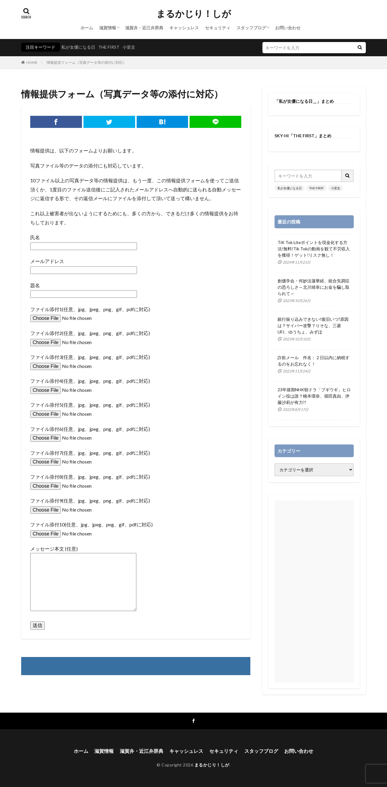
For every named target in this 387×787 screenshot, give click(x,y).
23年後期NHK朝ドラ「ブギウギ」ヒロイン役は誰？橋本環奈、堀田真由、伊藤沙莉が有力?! (314, 396)
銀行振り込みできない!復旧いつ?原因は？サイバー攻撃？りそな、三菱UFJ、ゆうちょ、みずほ (313, 325)
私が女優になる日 (78, 47)
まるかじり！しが (193, 13)
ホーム (86, 27)
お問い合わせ (288, 27)
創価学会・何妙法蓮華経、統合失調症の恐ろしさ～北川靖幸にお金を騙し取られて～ (314, 287)
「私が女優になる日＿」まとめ (304, 101)
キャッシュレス (184, 27)
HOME (31, 62)
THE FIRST (108, 47)
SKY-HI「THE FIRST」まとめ (303, 135)
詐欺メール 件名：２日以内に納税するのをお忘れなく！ (314, 360)
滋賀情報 (107, 27)
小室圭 (128, 47)
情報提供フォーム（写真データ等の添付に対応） (86, 62)
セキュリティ (217, 27)
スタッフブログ (251, 27)
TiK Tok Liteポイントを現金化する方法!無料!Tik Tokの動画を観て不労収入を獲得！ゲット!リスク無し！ (314, 249)
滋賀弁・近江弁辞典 (144, 27)
